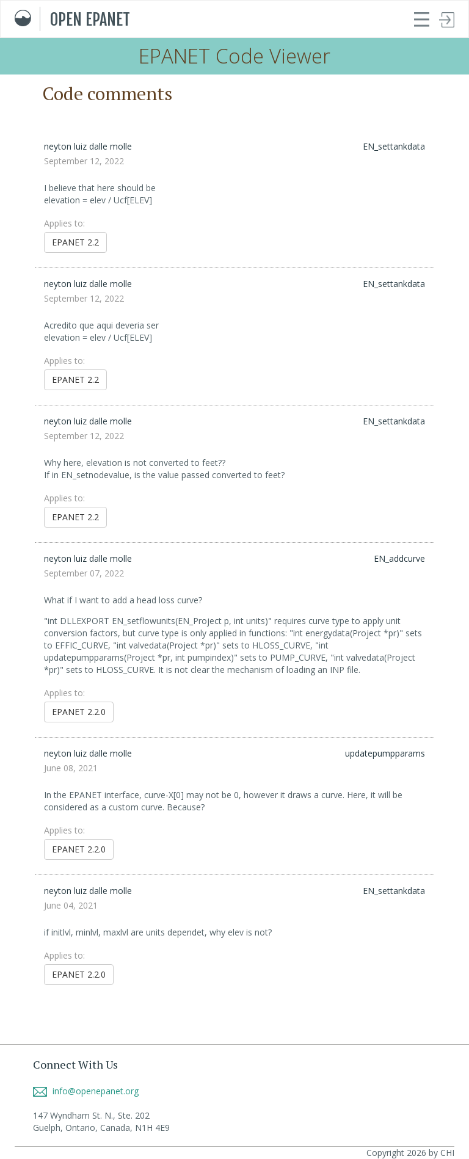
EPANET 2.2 (75, 242)
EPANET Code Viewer (234, 56)
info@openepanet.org (86, 1091)
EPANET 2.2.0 (79, 712)
